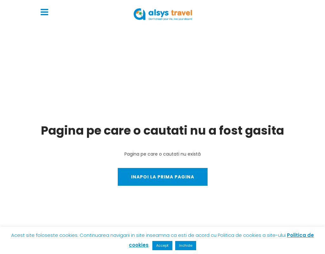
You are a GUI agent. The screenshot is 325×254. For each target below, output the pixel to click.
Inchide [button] (185, 245)
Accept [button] (162, 245)
